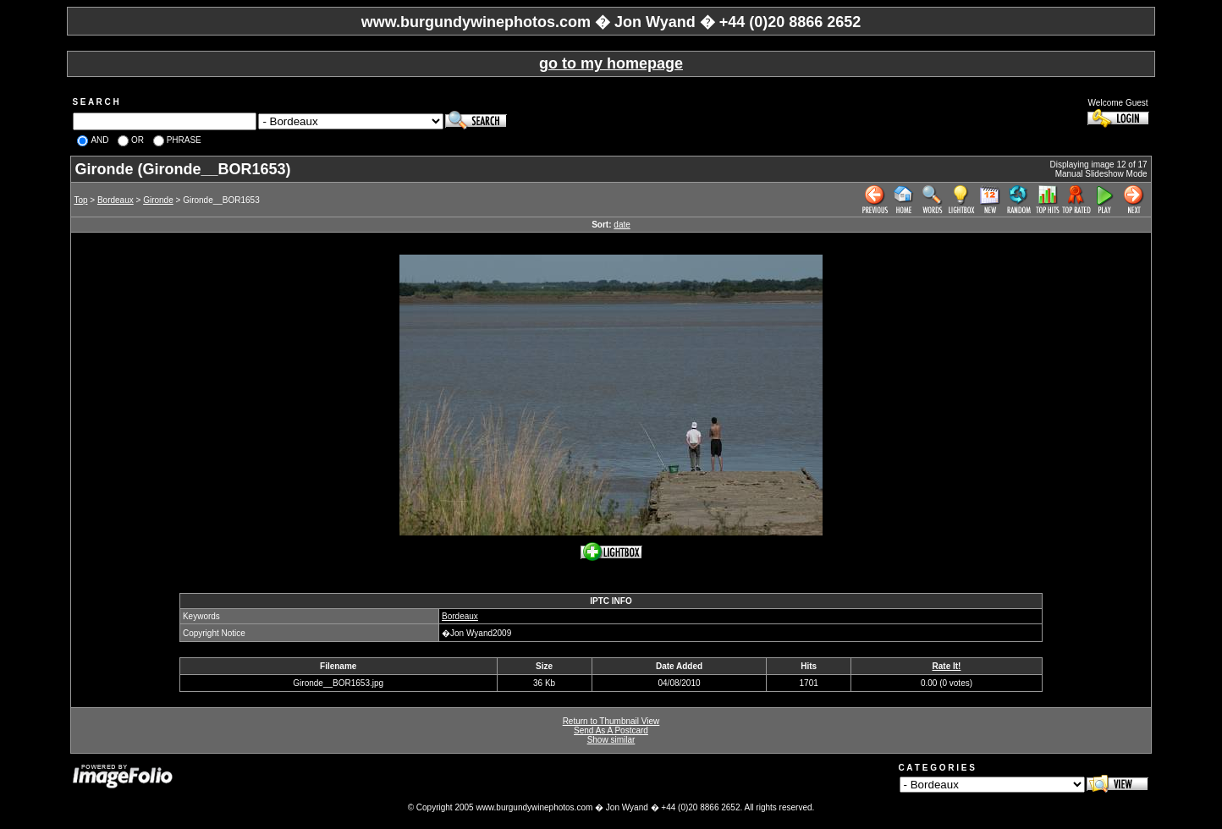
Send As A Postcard (611, 730)
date (622, 224)
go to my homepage (611, 63)
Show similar (611, 739)
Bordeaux (115, 200)
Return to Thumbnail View (611, 721)
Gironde (158, 200)
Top (80, 200)
